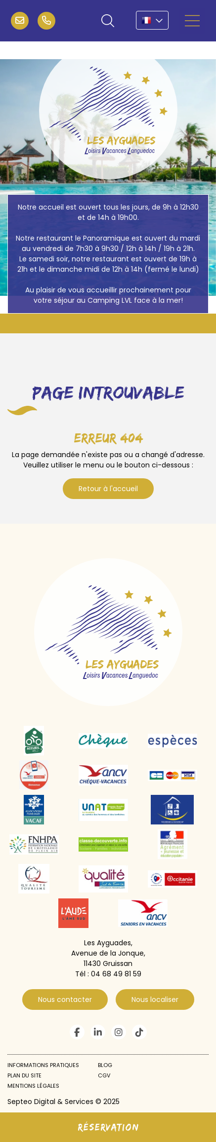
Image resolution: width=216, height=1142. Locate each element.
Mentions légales (33, 1086)
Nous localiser (154, 999)
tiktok (139, 1032)
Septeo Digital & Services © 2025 (63, 1101)
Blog (105, 1065)
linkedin (97, 1032)
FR (152, 20)
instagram (118, 1032)
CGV (104, 1075)
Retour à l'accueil (108, 489)
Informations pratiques (43, 1065)
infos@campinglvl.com (20, 21)
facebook (77, 1032)
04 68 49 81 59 (46, 21)
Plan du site (24, 1075)
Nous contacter (65, 999)
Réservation (108, 1126)
